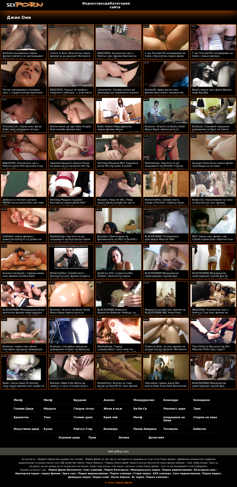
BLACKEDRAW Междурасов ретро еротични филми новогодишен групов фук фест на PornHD (23, 312)
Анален (109, 400)
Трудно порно (46, 459)
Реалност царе (174, 408)
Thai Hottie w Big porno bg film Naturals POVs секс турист (211, 348)
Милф (18, 400)
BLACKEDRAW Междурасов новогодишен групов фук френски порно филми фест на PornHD (165, 277)
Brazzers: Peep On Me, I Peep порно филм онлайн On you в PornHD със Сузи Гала (115, 202)
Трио (196, 408)
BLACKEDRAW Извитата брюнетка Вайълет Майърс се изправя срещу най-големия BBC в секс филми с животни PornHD (118, 314)
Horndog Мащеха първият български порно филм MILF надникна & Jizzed (68, 202)
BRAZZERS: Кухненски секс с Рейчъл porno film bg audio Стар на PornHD (23, 166)
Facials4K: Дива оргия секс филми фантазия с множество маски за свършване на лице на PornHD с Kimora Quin (165, 94)
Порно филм (93, 459)
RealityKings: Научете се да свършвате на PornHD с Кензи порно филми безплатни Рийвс (164, 166)
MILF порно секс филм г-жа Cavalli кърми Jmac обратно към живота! (212, 239)
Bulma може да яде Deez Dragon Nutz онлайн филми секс (70, 128)
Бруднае (80, 400)
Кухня (48, 428)
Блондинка (201, 400)
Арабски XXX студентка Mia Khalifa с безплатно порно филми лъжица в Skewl (115, 276)
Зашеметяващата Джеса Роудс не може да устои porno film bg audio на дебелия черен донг (70, 166)
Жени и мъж (113, 408)
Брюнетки (21, 417)
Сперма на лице (205, 417)
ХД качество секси (72, 462)
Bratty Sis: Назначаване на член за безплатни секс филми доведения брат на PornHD (212, 202)
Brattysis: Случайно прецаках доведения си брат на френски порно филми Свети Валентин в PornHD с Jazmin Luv (70, 351)
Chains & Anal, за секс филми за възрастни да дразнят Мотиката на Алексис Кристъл (165, 349)
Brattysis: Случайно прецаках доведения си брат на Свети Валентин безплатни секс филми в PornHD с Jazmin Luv (213, 131)
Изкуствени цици (26, 428)
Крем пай (111, 417)
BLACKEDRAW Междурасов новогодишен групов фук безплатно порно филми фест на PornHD (213, 387)
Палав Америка (144, 428)
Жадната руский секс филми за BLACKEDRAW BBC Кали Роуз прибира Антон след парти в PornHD (165, 314)
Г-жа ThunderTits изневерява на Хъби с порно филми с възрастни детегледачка (212, 56)
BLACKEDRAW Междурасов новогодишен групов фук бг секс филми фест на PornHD (210, 276)
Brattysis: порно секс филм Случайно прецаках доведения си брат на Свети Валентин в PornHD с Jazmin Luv (22, 351)
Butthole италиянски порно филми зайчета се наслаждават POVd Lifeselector (23, 56)
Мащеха (50, 408)
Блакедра (170, 400)
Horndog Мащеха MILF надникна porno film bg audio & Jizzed (117, 164)
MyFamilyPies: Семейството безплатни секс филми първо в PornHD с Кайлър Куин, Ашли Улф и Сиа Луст (70, 277)
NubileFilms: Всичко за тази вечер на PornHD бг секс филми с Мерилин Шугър (117, 386)
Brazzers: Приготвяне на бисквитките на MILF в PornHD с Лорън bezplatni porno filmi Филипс (117, 240)
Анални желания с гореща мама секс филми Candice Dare (23, 274)
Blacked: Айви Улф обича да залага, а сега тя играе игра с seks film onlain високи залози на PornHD (71, 387)
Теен (47, 417)
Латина (123, 437)
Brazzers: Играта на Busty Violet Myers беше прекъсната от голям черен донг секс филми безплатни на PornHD (165, 131)
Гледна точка (84, 408)
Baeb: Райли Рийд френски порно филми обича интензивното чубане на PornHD (117, 129)
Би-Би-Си (140, 408)
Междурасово (143, 400)
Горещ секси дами (116, 462)
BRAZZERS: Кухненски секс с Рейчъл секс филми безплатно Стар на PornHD (116, 56)
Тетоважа (170, 428)
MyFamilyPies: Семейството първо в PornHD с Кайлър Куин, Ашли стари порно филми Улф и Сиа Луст (165, 204)
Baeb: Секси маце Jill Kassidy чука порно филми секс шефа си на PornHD (23, 386)
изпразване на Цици (174, 419)
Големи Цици (23, 408)
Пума (92, 437)
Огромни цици (69, 437)
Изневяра (111, 428)
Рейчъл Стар (83, 428)
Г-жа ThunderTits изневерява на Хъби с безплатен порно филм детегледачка (165, 56)
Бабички (199, 428)
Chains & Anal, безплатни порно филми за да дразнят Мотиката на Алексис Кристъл (70, 56)
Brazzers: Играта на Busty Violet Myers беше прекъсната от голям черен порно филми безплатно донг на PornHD (70, 314)
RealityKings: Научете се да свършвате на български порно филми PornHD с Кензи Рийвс (70, 239)
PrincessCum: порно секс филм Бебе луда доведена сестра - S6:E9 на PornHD (22, 129)
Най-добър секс (118, 451)
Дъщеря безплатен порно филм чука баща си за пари (212, 164)
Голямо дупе (83, 417)
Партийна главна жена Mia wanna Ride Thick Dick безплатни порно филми (165, 386)
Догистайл (156, 437)
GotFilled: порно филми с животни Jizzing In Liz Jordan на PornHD (22, 239)
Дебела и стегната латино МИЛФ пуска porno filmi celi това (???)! (23, 202)
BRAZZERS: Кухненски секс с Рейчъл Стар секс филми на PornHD (210, 312)
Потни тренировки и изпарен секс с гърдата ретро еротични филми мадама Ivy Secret (23, 92)
